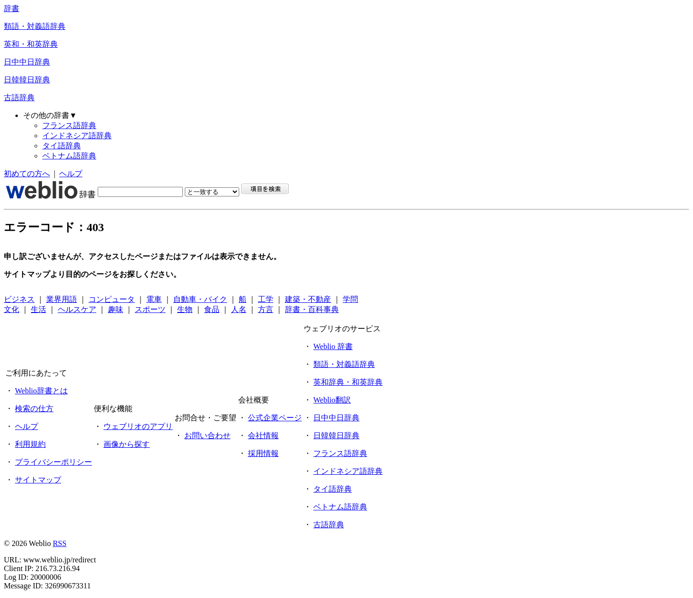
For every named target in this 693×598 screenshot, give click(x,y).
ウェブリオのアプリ (138, 426)
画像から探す (126, 444)
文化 (11, 309)
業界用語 (61, 299)
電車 (154, 299)
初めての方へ (27, 173)
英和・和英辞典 (31, 44)
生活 (38, 309)
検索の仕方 (34, 408)
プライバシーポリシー (53, 462)
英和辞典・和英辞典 (348, 382)
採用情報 (263, 453)
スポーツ (150, 309)
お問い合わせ (207, 435)
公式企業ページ (275, 418)
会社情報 (263, 435)
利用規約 (30, 444)
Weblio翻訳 (332, 400)
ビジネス (19, 299)
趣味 (115, 309)
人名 (238, 309)
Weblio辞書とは (41, 391)
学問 (350, 299)
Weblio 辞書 (333, 346)
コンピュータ (112, 299)
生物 (184, 309)
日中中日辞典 (27, 62)
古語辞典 (19, 97)
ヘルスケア (77, 309)
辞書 (11, 8)
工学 (265, 299)
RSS (59, 543)
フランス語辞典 (69, 125)
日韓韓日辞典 (27, 80)
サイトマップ (38, 480)
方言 (265, 309)
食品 (211, 309)
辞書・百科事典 (312, 309)
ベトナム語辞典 (69, 156)
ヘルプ (70, 173)
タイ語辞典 (61, 146)
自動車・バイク (200, 299)
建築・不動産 (308, 299)
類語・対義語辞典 (34, 26)
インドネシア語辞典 (77, 135)
